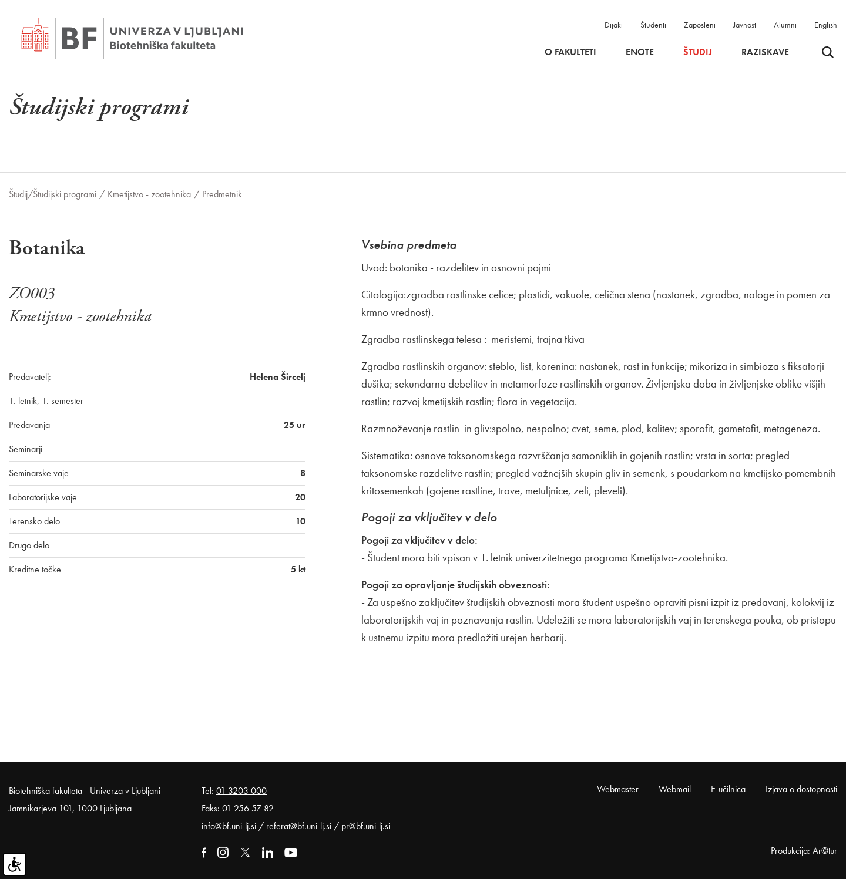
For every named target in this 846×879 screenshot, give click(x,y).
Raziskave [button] (765, 52)
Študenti (653, 24)
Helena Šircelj (278, 377)
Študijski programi (64, 194)
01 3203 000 (241, 790)
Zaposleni (700, 24)
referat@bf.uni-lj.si (298, 826)
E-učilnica (728, 789)
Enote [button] (640, 52)
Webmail (675, 789)
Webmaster (618, 789)
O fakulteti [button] (570, 52)
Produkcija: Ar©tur (804, 850)
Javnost (744, 24)
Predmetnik (222, 194)
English (825, 24)
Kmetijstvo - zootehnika (149, 194)
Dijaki (614, 24)
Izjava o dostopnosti (801, 789)
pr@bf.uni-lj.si (365, 826)
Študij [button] (697, 52)
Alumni (785, 24)
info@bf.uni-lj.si (229, 826)
